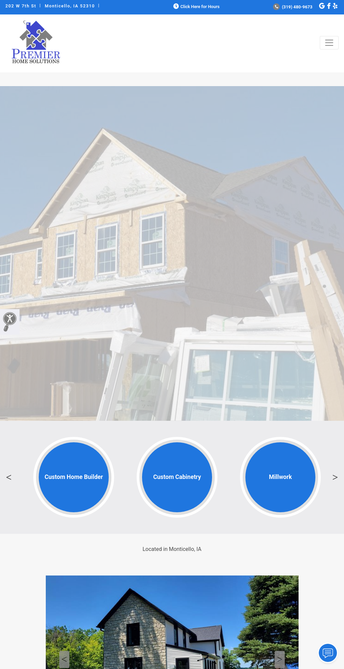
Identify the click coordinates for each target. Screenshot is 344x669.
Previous (9, 477)
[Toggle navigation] (329, 42)
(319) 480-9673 (292, 6)
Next (335, 477)
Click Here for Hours (195, 6)
